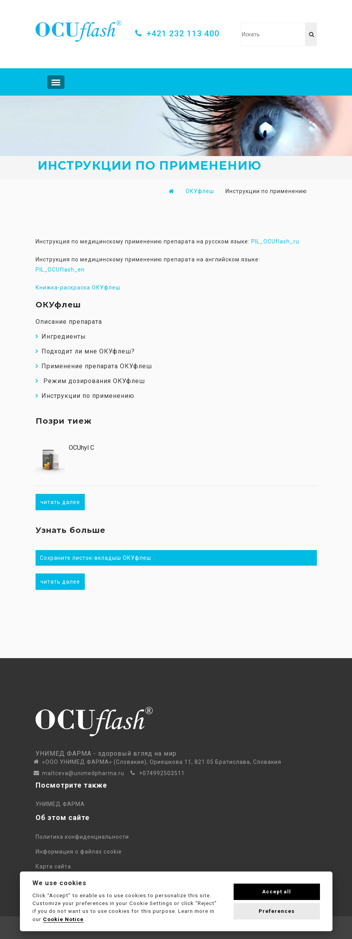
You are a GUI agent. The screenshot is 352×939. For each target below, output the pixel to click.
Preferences (277, 911)
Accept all (276, 892)
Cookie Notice (63, 919)
